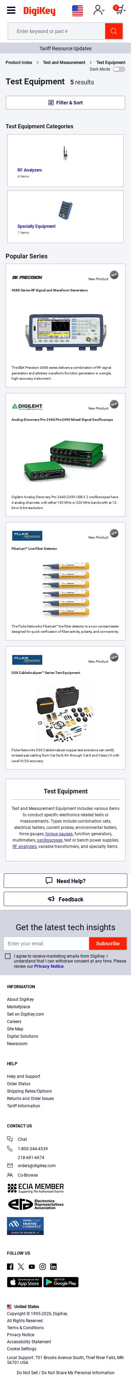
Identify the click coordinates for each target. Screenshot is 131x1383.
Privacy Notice (49, 966)
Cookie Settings (21, 1348)
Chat (17, 1140)
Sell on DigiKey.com (25, 1014)
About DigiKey (20, 999)
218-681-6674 (25, 1157)
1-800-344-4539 (27, 1149)
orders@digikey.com (31, 1166)
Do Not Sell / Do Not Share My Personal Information (66, 1372)
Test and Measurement (64, 62)
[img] (39, 12)
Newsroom (17, 1043)
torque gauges (59, 833)
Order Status (18, 1083)
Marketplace (18, 1006)
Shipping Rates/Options (29, 1091)
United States (23, 1306)
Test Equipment (110, 62)
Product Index (19, 62)
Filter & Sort (69, 102)
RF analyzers (25, 846)
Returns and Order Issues (30, 1098)
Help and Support (23, 1076)
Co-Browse (22, 1175)
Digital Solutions (22, 1036)
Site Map (15, 1029)
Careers (14, 1021)
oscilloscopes (50, 840)
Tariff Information (23, 1106)
